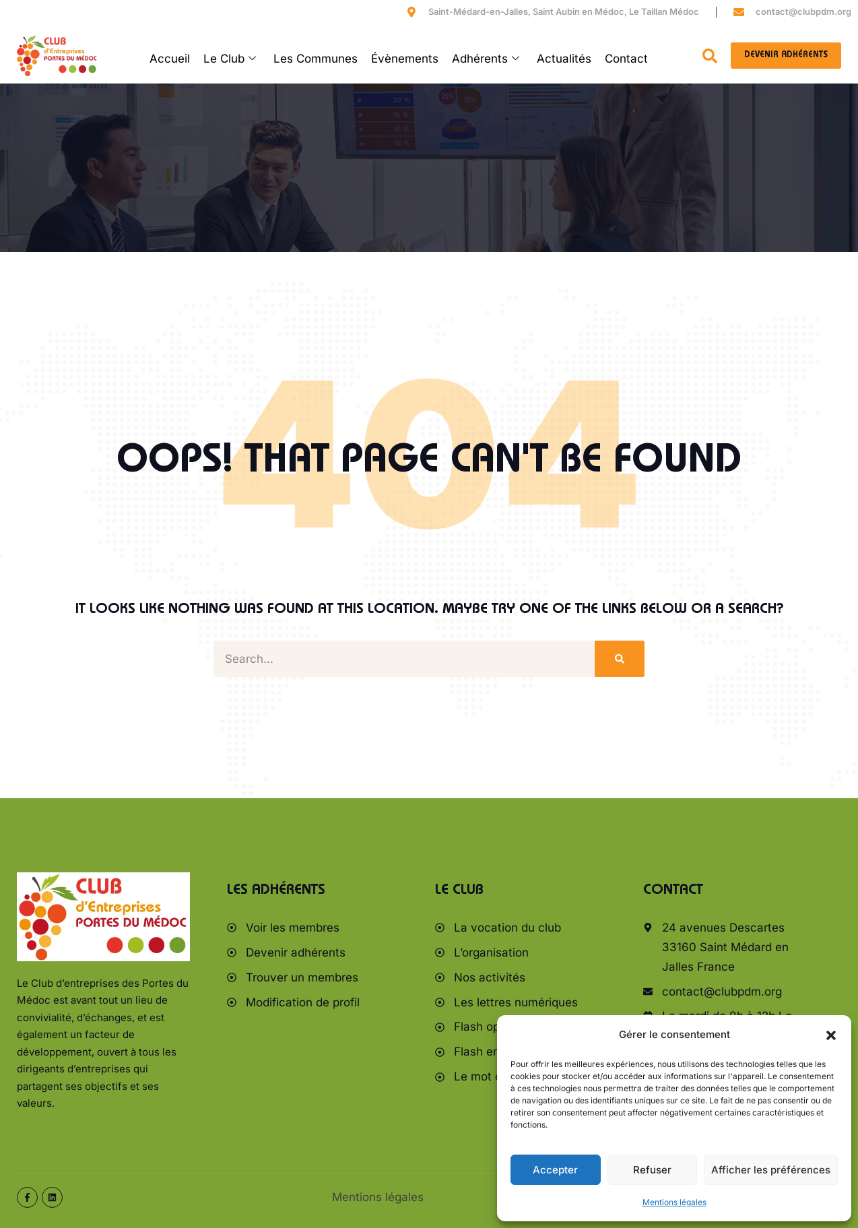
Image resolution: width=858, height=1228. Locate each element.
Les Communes (315, 58)
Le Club (229, 59)
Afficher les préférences (770, 1169)
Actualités (564, 58)
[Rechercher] (620, 659)
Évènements (404, 58)
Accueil (170, 58)
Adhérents (485, 59)
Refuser (652, 1169)
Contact (626, 58)
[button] (831, 1035)
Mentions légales (674, 1202)
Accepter (555, 1169)
